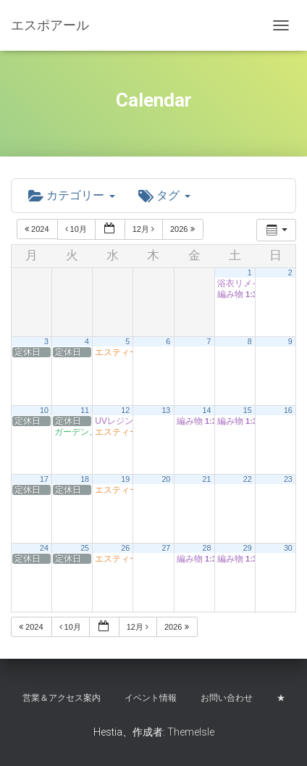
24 (44, 548)
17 (44, 479)
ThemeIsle (190, 732)
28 (207, 548)
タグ (164, 195)
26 (125, 548)
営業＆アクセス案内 (61, 698)
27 (165, 548)
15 (247, 410)
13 (165, 410)
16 (288, 410)
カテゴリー (71, 195)
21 (207, 479)
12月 (144, 229)
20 (165, 479)
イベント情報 (151, 698)
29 (247, 548)
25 (84, 548)
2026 (183, 229)
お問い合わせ (227, 698)
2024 (38, 229)
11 (84, 410)
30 (288, 548)
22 (247, 479)
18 (84, 479)
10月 (77, 229)
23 (288, 479)
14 (207, 410)
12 (125, 410)
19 (125, 479)
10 (44, 410)
